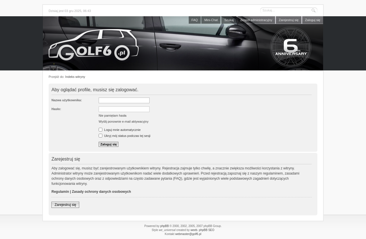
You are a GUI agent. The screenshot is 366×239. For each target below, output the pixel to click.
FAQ (195, 20)
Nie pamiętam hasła (112, 115)
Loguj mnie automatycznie (120, 129)
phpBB (164, 226)
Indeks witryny (75, 76)
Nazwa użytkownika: (66, 100)
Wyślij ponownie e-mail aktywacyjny (123, 121)
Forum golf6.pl (183, 45)
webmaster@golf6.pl (188, 234)
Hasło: (56, 109)
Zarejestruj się (289, 20)
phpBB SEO (206, 230)
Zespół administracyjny (256, 20)
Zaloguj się (312, 20)
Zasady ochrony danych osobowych (101, 192)
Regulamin (60, 192)
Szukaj (229, 20)
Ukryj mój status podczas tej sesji (124, 135)
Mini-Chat (211, 20)
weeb (193, 230)
